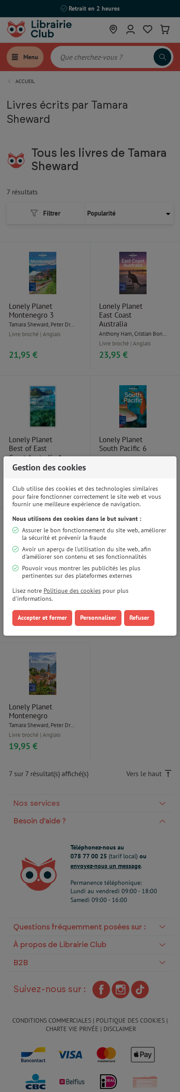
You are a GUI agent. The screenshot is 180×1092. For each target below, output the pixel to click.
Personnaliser (98, 618)
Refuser (139, 618)
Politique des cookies (72, 591)
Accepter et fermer (42, 618)
